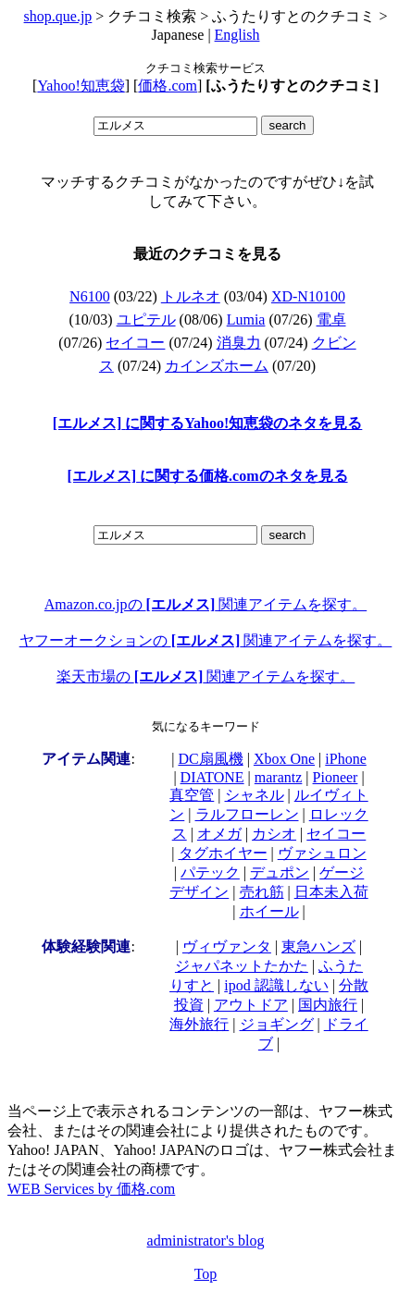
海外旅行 (199, 1024)
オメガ (219, 834)
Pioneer (335, 777)
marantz (279, 777)
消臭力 (239, 342)
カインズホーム (216, 366)
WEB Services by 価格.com (91, 1189)
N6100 (89, 296)
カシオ (274, 834)
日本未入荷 (331, 892)
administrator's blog (206, 1240)
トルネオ (190, 296)
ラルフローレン (247, 814)
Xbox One (284, 759)
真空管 (191, 795)
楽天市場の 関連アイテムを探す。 (205, 676)
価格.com (167, 85)
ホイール (269, 911)
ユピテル (146, 319)
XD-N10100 (308, 296)
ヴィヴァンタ (226, 946)
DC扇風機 (210, 759)
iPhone (345, 759)
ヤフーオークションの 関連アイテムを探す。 (205, 640)
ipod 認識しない (276, 985)
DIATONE (212, 777)
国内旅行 (327, 1005)
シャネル (254, 795)
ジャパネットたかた (241, 966)
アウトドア (251, 1005)
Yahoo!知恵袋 (80, 85)
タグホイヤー (223, 853)
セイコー (135, 342)
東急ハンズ (318, 946)
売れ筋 (262, 892)
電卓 (331, 319)
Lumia (246, 319)
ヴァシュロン (322, 853)
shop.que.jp (58, 16)
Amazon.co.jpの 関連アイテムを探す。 (205, 604)
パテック (210, 872)
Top (206, 1274)
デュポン (279, 872)
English (237, 35)
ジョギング (277, 1024)
